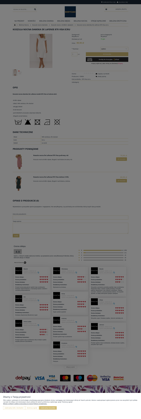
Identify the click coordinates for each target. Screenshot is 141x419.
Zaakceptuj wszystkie (48, 408)
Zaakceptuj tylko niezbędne (14, 408)
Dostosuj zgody (32, 408)
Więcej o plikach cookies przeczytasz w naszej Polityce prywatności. (25, 404)
